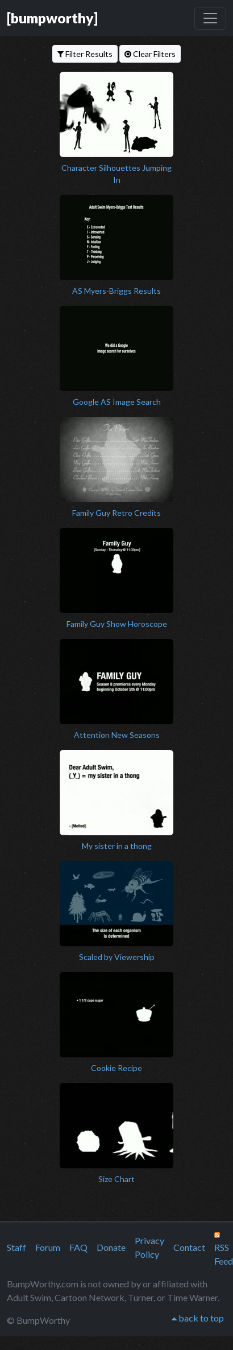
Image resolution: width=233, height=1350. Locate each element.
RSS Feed (223, 1249)
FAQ (78, 1247)
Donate (111, 1247)
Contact (189, 1247)
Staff (16, 1247)
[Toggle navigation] (210, 18)
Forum (47, 1247)
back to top (198, 1317)
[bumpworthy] (52, 17)
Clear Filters (150, 54)
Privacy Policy (149, 1247)
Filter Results (85, 54)
